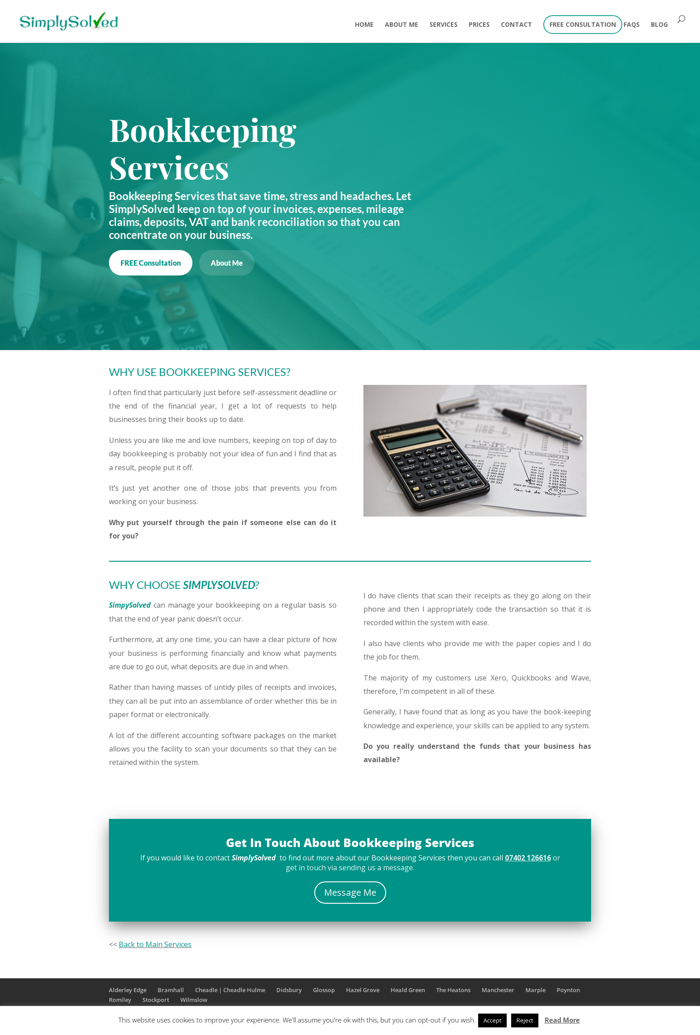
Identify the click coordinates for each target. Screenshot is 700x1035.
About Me (401, 25)
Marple (535, 990)
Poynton (568, 990)
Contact (516, 25)
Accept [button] (492, 1020)
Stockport (155, 1000)
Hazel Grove (362, 990)
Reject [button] (525, 1020)
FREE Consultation (151, 263)
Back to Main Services (155, 944)
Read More (562, 1019)
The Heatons (453, 990)
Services (443, 25)
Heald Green (408, 990)
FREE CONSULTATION (583, 25)
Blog (659, 25)
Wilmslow (194, 1000)
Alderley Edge (127, 990)
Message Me (350, 892)
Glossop (324, 990)
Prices (479, 25)
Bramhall (171, 990)
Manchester (498, 990)
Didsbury (289, 990)
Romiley (120, 1000)
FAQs (632, 25)
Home (364, 25)
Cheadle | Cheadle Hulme (230, 990)
